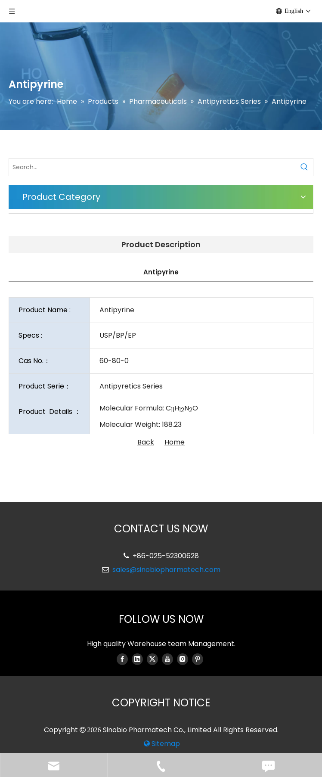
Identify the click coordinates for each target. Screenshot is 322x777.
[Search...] (152, 167)
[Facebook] (122, 659)
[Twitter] (152, 659)
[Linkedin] (137, 659)
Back (145, 442)
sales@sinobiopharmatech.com (166, 570)
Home (174, 442)
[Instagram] (182, 659)
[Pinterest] (197, 659)
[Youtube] (167, 659)
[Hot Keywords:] (304, 167)
